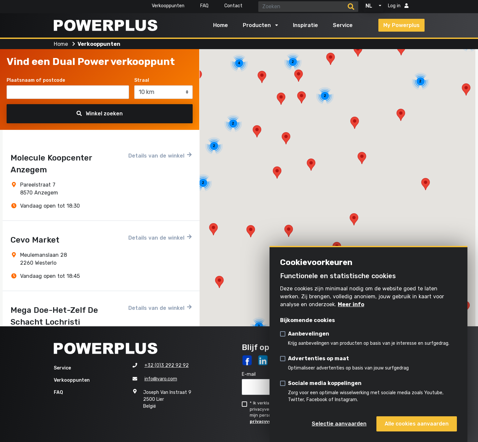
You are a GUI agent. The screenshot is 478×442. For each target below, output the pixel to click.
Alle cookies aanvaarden (417, 424)
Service (343, 25)
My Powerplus (401, 25)
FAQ (204, 6)
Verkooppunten (168, 6)
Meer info (351, 304)
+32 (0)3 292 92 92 (166, 365)
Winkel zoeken (100, 113)
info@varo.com (160, 379)
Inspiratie (305, 25)
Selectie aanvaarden (339, 424)
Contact (233, 6)
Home (220, 25)
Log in (398, 6)
